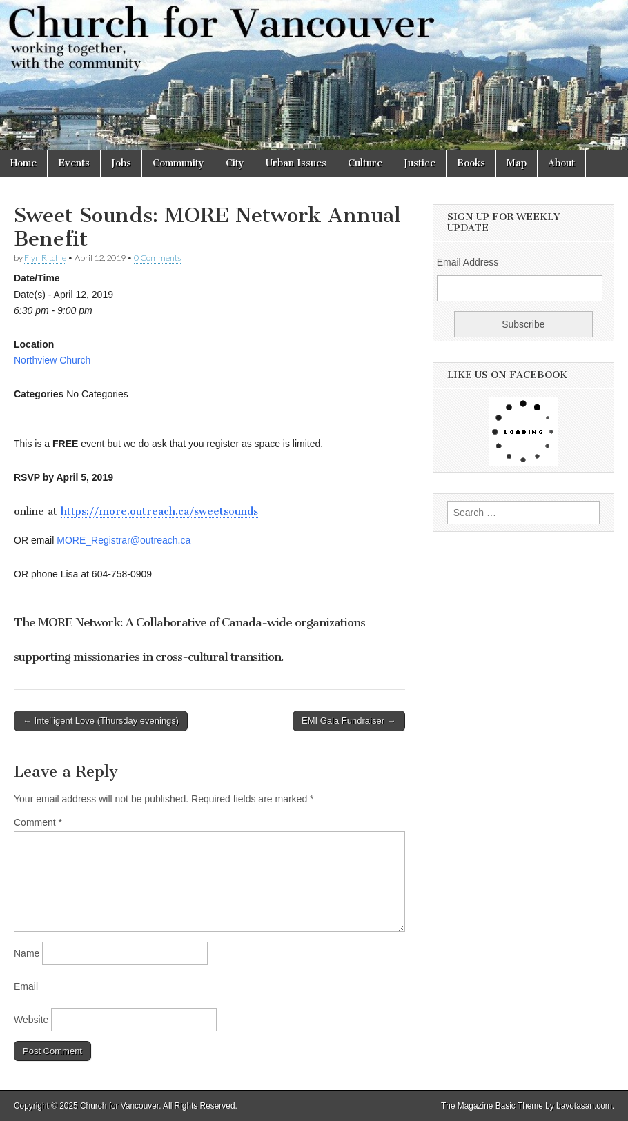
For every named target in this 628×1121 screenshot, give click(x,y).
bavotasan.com (584, 1106)
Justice (419, 163)
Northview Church (52, 360)
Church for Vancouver (119, 1106)
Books (471, 163)
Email (26, 986)
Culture (365, 163)
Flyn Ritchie (45, 257)
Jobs (121, 163)
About (561, 163)
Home (23, 163)
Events (74, 163)
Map (517, 163)
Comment (38, 822)
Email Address (467, 262)
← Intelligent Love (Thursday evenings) (101, 720)
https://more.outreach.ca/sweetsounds (159, 511)
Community (178, 163)
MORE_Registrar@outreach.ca (123, 540)
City (235, 163)
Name (26, 953)
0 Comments (157, 257)
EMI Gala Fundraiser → (349, 720)
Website (31, 1019)
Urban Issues (296, 163)
